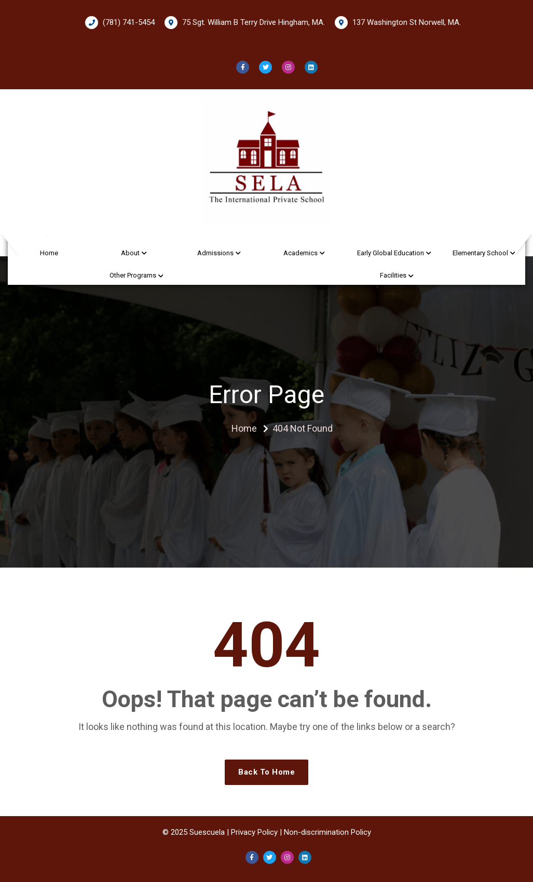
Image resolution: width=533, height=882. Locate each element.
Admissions (215, 253)
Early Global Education (390, 253)
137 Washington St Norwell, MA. (398, 22)
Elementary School (480, 253)
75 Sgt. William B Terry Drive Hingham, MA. (245, 22)
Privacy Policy (254, 832)
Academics (300, 253)
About (130, 253)
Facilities (393, 275)
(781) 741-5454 (120, 22)
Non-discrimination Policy (327, 832)
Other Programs (133, 275)
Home (49, 253)
